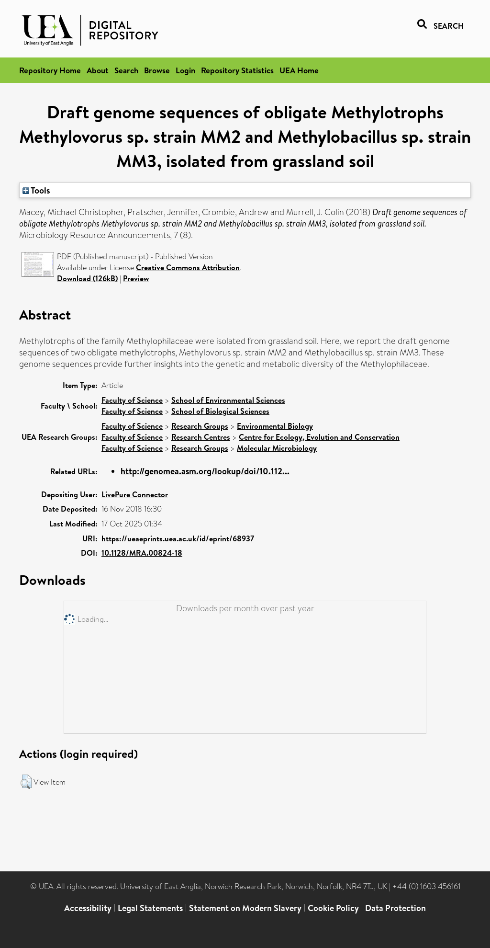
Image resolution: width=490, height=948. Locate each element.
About (98, 70)
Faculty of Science (132, 400)
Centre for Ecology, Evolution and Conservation (319, 437)
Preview (136, 278)
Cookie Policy (333, 908)
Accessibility (87, 908)
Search (126, 70)
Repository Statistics (237, 70)
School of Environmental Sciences (228, 400)
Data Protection (395, 908)
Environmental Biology (275, 426)
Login (185, 70)
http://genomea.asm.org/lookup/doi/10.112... (205, 471)
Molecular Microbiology (277, 448)
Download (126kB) (87, 278)
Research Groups (199, 426)
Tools (36, 190)
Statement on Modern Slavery (245, 908)
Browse (157, 70)
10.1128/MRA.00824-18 (141, 553)
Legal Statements (150, 908)
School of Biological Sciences (220, 411)
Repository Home (50, 70)
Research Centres (200, 437)
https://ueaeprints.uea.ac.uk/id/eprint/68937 (177, 538)
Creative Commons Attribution (188, 267)
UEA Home (299, 70)
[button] (26, 782)
